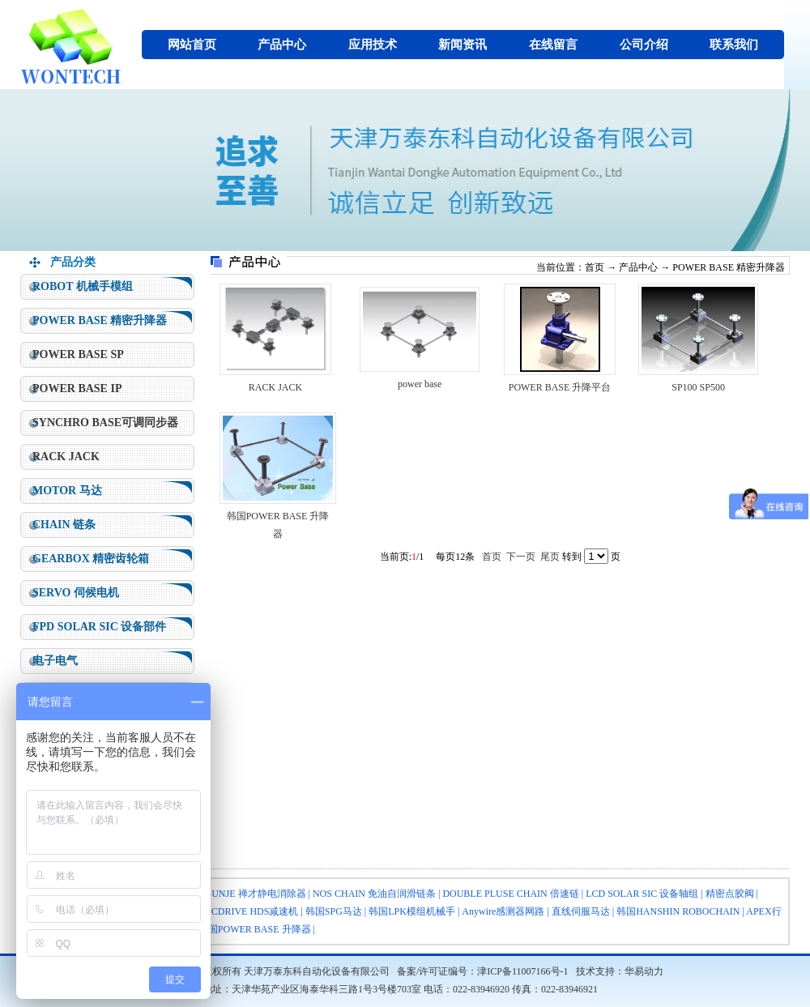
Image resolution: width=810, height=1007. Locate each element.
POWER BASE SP (78, 354)
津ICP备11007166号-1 (522, 971)
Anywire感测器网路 (503, 911)
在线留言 (553, 44)
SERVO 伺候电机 (75, 593)
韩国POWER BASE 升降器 (254, 929)
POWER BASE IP (77, 388)
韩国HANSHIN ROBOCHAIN (678, 911)
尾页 (550, 556)
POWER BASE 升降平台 (560, 387)
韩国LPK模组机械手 (412, 911)
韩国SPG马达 (333, 911)
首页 (594, 267)
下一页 (520, 556)
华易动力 (644, 971)
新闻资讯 (462, 44)
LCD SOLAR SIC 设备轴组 (642, 893)
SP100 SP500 (698, 387)
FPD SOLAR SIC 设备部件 (99, 627)
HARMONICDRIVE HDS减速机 (231, 911)
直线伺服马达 (581, 911)
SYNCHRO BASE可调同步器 (105, 422)
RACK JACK (66, 456)
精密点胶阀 (730, 893)
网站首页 (192, 44)
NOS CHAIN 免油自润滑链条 (374, 893)
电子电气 (55, 661)
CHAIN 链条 (64, 524)
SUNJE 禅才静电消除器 (256, 893)
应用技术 (372, 44)
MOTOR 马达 (67, 490)
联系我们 (734, 44)
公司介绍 (644, 44)
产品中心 (282, 44)
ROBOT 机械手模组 (82, 286)
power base (419, 384)
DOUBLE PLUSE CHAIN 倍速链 (510, 893)
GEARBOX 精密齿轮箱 (90, 559)
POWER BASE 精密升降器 (99, 320)
